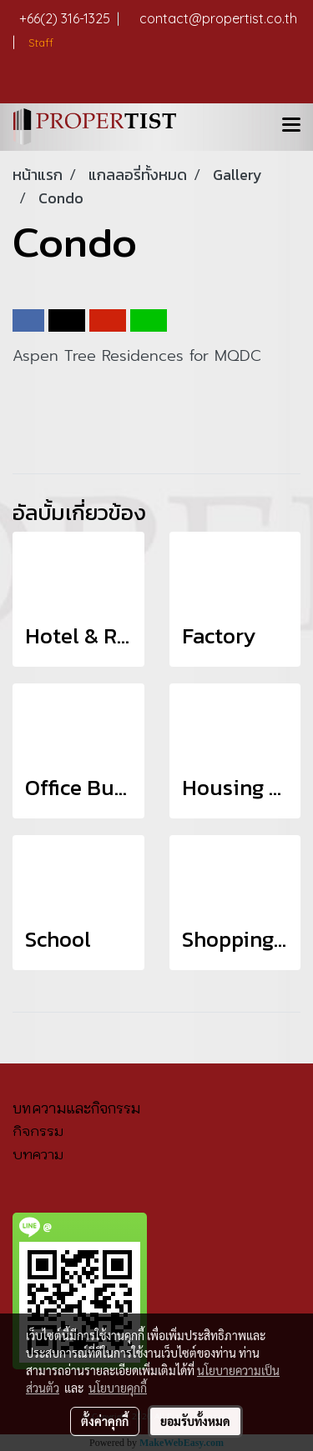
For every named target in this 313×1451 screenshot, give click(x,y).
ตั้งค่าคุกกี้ (105, 1420)
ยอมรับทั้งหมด (195, 1420)
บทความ (38, 1154)
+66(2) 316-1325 (69, 18)
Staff (39, 42)
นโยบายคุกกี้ (117, 1387)
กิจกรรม (38, 1131)
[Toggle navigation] (291, 126)
